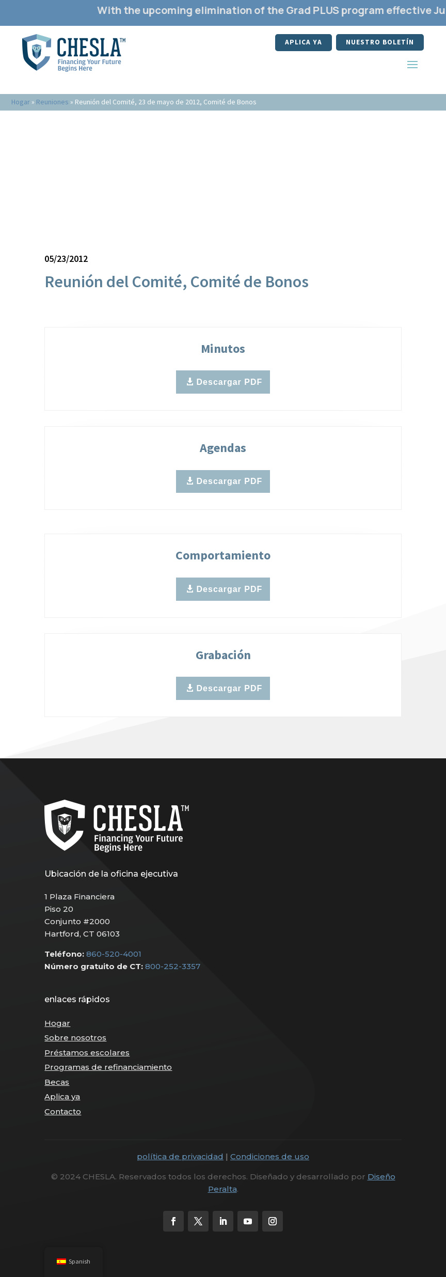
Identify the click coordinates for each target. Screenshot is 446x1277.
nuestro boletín (379, 42)
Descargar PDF (230, 382)
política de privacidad (180, 1156)
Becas (56, 1082)
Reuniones (52, 101)
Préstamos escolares (87, 1052)
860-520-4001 (113, 954)
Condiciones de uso (269, 1156)
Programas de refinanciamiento (108, 1067)
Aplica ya (302, 42)
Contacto (62, 1111)
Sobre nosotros (75, 1037)
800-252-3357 (172, 966)
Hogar (20, 101)
